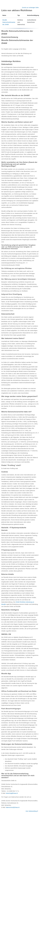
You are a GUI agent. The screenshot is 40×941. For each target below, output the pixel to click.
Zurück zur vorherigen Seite (30, 7)
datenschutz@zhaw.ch (13, 807)
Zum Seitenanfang (32, 811)
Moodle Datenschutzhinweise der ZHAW (8, 22)
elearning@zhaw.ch (12, 793)
